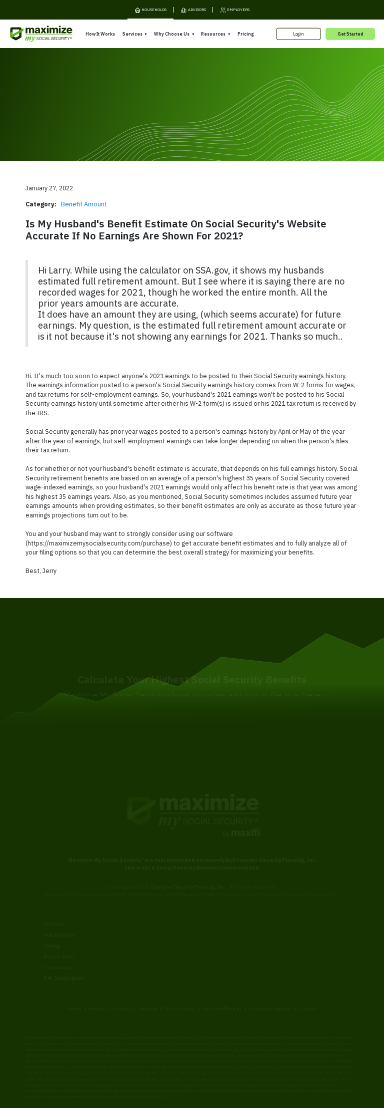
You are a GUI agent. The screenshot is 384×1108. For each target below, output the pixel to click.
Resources (213, 34)
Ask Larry (282, 938)
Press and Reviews (217, 953)
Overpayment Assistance (149, 938)
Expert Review (136, 916)
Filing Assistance (140, 927)
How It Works (100, 34)
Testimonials (210, 942)
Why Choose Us (172, 34)
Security (147, 971)
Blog (277, 948)
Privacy (96, 971)
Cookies (121, 971)
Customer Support (270, 971)
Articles (281, 927)
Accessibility (179, 971)
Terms (75, 971)
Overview (130, 905)
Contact (307, 971)
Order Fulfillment (222, 971)
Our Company (59, 930)
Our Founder (210, 932)
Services (132, 34)
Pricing (246, 34)
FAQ (277, 959)
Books (279, 916)
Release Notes (60, 919)
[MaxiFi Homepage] (29, 34)
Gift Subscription (64, 941)
